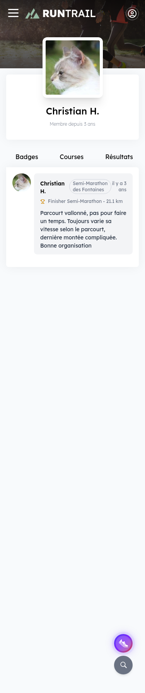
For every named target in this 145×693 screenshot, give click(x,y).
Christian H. (52, 187)
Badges (26, 157)
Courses (72, 157)
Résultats (119, 157)
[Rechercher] (123, 665)
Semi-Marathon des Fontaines (90, 186)
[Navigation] (13, 14)
